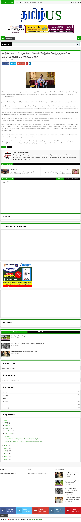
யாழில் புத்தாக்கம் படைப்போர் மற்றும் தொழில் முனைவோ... (24, 441)
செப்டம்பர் (8, 433)
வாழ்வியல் (5, 404)
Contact (28, 2)
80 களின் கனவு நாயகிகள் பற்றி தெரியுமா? (24, 351)
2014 (5, 456)
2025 (5, 420)
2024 (5, 423)
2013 (5, 459)
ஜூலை (7, 436)
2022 (5, 448)
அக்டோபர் (9, 431)
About (22, 2)
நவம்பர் (8, 428)
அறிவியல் (5, 392)
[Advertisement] (40, 304)
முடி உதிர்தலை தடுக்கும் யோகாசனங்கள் (23, 335)
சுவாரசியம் (5, 395)
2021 (5, 451)
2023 (5, 445)
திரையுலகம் (5, 401)
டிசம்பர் (7, 425)
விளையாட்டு (6, 408)
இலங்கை (9, 147)
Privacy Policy (37, 2)
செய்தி (4, 398)
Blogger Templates (36, 519)
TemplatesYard (15, 519)
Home (17, 2)
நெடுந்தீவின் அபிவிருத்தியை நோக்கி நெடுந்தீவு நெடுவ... (23, 439)
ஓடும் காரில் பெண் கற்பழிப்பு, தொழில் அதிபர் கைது (27, 343)
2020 (5, 454)
